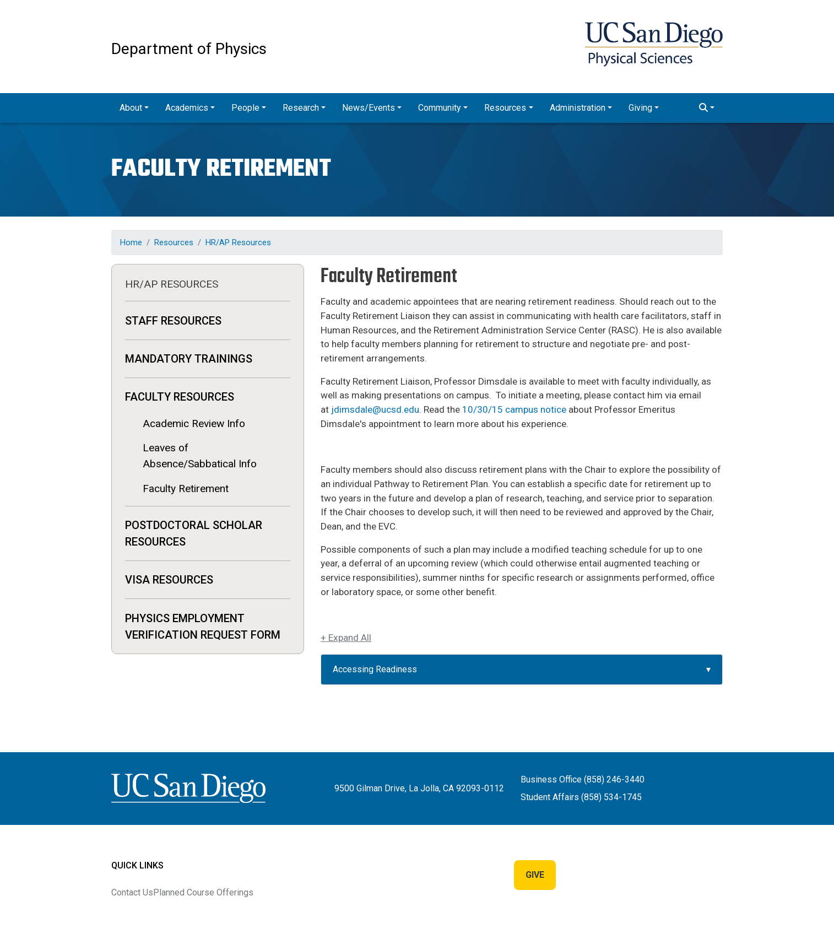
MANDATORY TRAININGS (188, 358)
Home (131, 242)
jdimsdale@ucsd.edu (375, 409)
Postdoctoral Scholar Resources (193, 533)
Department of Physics (189, 49)
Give (535, 875)
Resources (173, 242)
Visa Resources (169, 579)
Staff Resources (173, 320)
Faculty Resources (179, 396)
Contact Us (132, 892)
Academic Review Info (194, 423)
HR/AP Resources (238, 242)
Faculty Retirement (186, 488)
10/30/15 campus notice (514, 409)
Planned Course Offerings (203, 892)
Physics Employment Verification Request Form (202, 626)
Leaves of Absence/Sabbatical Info (200, 455)
